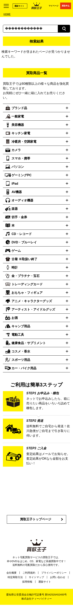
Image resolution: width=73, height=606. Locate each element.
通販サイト (19, 6)
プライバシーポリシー (54, 572)
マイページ (53, 6)
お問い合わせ (57, 577)
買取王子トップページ (35, 519)
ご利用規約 (29, 572)
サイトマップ (36, 577)
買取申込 (65, 6)
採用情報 (27, 581)
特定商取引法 (15, 577)
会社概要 (11, 572)
